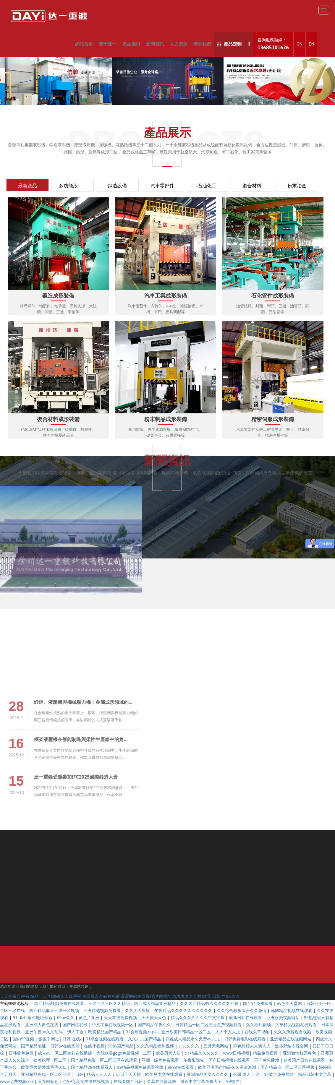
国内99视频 (24, 1039)
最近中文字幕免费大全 (201, 1081)
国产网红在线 (76, 1024)
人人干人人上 (228, 1031)
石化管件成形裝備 (272, 296)
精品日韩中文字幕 (315, 1074)
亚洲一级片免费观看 (161, 1060)
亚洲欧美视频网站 (283, 1017)
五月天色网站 (216, 1046)
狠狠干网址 (48, 1039)
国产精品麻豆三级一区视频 (54, 1010)
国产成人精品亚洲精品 (155, 1003)
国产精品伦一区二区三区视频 (287, 1067)
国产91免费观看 (258, 1003)
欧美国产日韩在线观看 (305, 1060)
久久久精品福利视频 (156, 1046)
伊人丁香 (76, 1031)
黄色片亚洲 (90, 1017)
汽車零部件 (162, 185)
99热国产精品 (120, 1046)
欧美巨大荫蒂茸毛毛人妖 (44, 1067)
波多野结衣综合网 (292, 1046)
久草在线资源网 (162, 1081)
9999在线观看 (181, 1067)
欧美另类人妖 (169, 1053)
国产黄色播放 (267, 1060)
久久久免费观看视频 (293, 1031)
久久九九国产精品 (145, 1039)
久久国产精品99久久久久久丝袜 (210, 1003)
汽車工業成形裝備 (165, 296)
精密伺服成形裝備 (272, 419)
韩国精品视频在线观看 (292, 1010)
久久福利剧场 (259, 1024)
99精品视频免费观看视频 (140, 1067)
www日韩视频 (236, 1053)
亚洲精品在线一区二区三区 (46, 1074)
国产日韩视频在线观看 (229, 1060)
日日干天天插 (129, 1074)
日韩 (79, 1074)
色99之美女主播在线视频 (86, 1081)
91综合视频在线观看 (105, 1039)
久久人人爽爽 (138, 1010)
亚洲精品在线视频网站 (291, 1039)
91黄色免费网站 (279, 1074)
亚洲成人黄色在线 (42, 1024)
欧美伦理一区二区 (50, 1060)
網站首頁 (84, 43)
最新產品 (27, 185)
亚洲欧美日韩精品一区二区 (186, 1031)
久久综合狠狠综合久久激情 (242, 1010)
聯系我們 (202, 43)
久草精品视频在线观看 (296, 1024)
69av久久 (66, 1017)
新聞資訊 (155, 43)
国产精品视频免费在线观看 (59, 1003)
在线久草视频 (258, 1031)
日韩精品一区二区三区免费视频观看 (209, 1024)
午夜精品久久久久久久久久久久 (183, 1010)
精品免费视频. (266, 1053)
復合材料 (251, 185)
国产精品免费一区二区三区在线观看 (104, 1060)
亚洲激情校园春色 (300, 1053)
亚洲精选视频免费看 (102, 1010)
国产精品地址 (34, 1046)
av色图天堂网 (290, 1003)
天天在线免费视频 (121, 1017)
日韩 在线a (72, 1039)
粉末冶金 (296, 185)
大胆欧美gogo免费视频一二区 (124, 1053)
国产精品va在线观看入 (92, 1067)
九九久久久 (189, 1046)
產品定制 (229, 43)
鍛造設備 (117, 185)
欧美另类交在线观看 (164, 1074)
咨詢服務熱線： (273, 44)
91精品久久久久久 (202, 1053)
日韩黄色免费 (22, 1053)
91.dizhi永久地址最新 (33, 1017)
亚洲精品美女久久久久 (208, 1074)
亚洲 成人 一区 (247, 1074)
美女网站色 (49, 1081)
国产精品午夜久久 (155, 1024)
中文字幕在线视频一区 (113, 1024)
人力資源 (178, 43)
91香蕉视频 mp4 (142, 1031)
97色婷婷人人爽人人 (252, 1046)
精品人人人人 (100, 1074)
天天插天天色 (154, 1017)
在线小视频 (94, 1046)
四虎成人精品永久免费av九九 (193, 1039)
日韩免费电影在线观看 (245, 1039)
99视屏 (232, 1081)
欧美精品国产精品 (105, 1031)
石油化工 (207, 185)
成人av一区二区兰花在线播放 (65, 1053)
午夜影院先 (194, 1060)
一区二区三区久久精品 (109, 1003)
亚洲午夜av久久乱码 (44, 1031)
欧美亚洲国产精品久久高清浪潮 (227, 1067)
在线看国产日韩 (129, 1081)
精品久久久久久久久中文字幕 (198, 1017)
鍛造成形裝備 (58, 296)
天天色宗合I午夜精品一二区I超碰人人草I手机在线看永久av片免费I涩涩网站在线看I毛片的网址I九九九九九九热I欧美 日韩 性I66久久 (120, 996)
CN (299, 43)
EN (311, 43)
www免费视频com (17, 1081)
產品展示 (167, 132)
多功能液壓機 (73, 185)
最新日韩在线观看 (246, 1017)
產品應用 (131, 43)
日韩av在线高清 (65, 1046)
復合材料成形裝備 (58, 419)
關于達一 (107, 43)
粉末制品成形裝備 (165, 419)
